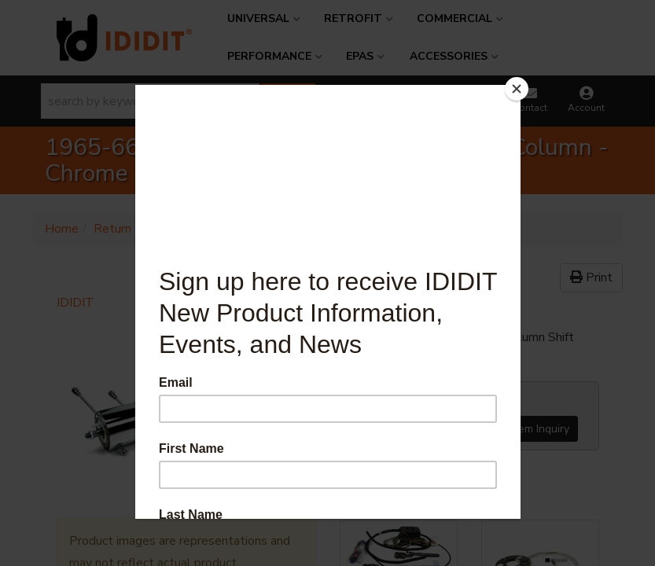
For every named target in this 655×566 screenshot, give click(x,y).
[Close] (516, 89)
